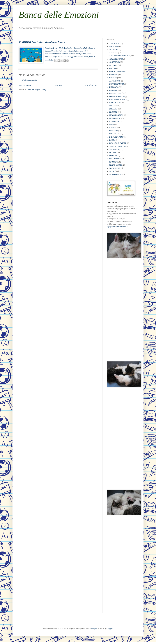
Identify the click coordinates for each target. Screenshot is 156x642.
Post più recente (25, 85)
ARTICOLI (113, 65)
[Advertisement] (119, 310)
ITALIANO (113, 109)
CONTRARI (113, 75)
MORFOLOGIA (115, 118)
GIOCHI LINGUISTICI (118, 99)
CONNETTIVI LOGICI (117, 71)
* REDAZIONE (115, 43)
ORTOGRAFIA (114, 134)
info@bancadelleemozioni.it (117, 227)
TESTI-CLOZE (114, 168)
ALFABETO (113, 53)
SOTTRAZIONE (115, 159)
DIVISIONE (113, 90)
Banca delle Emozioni (59, 15)
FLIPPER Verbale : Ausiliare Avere (42, 42)
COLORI (112, 68)
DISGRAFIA (114, 87)
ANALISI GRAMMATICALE (119, 56)
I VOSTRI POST (115, 103)
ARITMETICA (114, 62)
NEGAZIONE (114, 121)
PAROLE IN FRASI (116, 137)
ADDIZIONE (114, 46)
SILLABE (112, 153)
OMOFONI (113, 131)
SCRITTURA (114, 149)
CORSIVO (113, 78)
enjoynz (94, 628)
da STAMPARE (114, 81)
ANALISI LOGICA (116, 59)
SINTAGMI (113, 156)
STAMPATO (113, 162)
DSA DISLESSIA (115, 93)
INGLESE (113, 106)
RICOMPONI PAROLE (117, 143)
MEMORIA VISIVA (116, 115)
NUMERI (112, 127)
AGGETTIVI (114, 50)
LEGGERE (113, 112)
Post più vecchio (91, 85)
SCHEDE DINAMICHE (118, 146)
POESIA (112, 140)
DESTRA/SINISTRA (116, 84)
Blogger (110, 628)
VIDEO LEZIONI (115, 174)
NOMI (111, 124)
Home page (58, 85)
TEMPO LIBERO (115, 165)
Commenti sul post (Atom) (36, 90)
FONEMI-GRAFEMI (117, 96)
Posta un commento (29, 80)
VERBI (111, 171)
